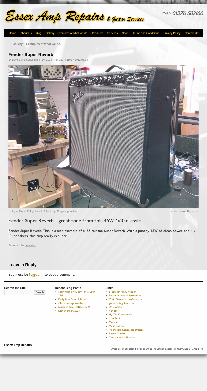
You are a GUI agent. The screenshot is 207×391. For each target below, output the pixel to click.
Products (97, 33)
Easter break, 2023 (69, 310)
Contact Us (191, 33)
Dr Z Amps (115, 306)
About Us (26, 33)
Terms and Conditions (146, 33)
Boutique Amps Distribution (125, 295)
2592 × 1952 (73, 59)
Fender (113, 310)
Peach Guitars (117, 333)
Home (12, 33)
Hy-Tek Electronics (120, 314)
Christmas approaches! (71, 303)
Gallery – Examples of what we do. (67, 33)
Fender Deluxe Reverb (182, 211)
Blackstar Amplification (122, 291)
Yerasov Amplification (122, 337)
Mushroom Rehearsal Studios (126, 329)
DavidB (16, 59)
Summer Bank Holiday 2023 (74, 306)
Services (112, 33)
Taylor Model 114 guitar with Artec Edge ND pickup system (44, 211)
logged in (36, 274)
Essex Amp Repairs (78, 16)
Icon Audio (115, 318)
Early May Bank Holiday (72, 299)
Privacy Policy (172, 33)
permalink (30, 245)
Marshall (114, 322)
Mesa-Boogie (116, 325)
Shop (125, 33)
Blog (38, 33)
